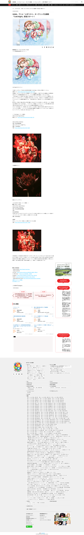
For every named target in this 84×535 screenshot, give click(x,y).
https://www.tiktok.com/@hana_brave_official (25, 277)
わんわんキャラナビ (60, 488)
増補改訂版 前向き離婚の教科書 (32, 463)
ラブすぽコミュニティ (54, 391)
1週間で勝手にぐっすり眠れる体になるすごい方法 (51, 437)
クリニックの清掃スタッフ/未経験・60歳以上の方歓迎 (42, 325)
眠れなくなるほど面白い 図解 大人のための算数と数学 (35, 430)
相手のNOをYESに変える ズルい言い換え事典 (43, 485)
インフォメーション (21, 2)
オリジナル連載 (29, 2)
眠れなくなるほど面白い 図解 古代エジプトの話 (34, 428)
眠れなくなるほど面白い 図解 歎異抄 (45, 401)
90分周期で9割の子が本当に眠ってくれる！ (34, 448)
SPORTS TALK (29, 383)
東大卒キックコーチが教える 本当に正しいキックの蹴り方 (36, 481)
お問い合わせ (28, 522)
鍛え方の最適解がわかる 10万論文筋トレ (59, 445)
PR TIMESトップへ (16, 281)
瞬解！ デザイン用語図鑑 (50, 497)
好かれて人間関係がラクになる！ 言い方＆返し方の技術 (60, 485)
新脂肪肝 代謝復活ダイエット (31, 442)
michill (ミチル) (29, 506)
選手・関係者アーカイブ (31, 509)
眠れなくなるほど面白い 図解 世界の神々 (61, 413)
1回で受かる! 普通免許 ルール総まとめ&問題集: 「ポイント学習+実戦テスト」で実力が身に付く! (42, 464)
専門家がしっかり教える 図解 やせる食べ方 (47, 434)
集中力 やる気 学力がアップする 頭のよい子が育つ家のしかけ (36, 452)
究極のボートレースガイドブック (50, 491)
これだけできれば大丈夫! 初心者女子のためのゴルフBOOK (36, 475)
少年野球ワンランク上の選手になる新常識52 (34, 476)
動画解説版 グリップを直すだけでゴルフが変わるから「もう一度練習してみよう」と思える (41, 472)
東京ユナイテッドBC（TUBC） (38, 376)
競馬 (49, 4)
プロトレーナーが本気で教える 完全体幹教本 (62, 482)
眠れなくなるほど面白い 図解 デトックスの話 (64, 422)
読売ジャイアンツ (22, 4)
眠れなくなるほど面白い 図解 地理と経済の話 (34, 424)
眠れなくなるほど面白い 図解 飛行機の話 (61, 416)
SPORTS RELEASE (17, 8)
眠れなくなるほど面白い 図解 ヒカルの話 (47, 416)
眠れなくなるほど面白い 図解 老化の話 (33, 410)
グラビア (67, 4)
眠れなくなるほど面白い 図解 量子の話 (46, 409)
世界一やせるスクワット (31, 445)
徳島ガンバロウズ (30, 378)
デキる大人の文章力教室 (31, 485)
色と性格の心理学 (48, 458)
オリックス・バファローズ (40, 369)
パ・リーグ (33, 504)
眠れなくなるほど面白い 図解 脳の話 (33, 400)
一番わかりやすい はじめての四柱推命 (43, 490)
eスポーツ (35, 378)
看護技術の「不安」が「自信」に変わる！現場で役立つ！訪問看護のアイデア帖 (39, 454)
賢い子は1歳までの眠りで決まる (62, 446)
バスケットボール (30, 376)
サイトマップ (28, 521)
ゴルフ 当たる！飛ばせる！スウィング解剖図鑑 (47, 467)
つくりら (41, 518)
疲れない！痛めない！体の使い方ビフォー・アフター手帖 (36, 484)
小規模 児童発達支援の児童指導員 (19, 316)
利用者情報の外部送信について (31, 518)
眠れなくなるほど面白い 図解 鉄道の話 (33, 407)
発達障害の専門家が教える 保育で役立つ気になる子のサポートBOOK (38, 451)
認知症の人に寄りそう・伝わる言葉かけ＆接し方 (61, 454)
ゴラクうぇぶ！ (42, 516)
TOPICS (28, 501)
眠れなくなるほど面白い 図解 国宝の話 (46, 404)
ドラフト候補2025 (37, 375)
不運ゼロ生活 (67, 490)
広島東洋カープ (44, 365)
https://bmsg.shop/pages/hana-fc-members (31, 278)
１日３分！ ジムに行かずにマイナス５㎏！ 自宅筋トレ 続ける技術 (56, 484)
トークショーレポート (37, 2)
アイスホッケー (29, 379)
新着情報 (14, 2)
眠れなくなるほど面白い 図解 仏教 (32, 397)
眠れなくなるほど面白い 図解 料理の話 (60, 409)
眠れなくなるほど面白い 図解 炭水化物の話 (48, 421)
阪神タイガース (38, 365)
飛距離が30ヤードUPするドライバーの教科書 (34, 473)
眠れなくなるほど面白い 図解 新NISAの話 (63, 421)
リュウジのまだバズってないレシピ (32, 499)
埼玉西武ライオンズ (40, 370)
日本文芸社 (29, 392)
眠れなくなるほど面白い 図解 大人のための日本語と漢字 (54, 430)
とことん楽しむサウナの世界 (59, 497)
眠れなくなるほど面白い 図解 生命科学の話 (34, 419)
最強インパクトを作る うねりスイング (33, 467)
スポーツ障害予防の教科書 (50, 482)
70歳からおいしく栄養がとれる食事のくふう (62, 442)
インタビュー (56, 4)
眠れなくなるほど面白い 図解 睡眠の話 (46, 406)
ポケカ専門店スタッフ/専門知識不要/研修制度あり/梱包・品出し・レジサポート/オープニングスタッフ (22, 326)
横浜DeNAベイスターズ (36, 367)
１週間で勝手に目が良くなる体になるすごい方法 (34, 437)
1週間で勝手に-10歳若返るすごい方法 (33, 436)
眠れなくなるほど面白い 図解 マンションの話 (50, 427)
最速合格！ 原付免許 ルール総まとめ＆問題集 (34, 466)
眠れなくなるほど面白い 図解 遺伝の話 (46, 403)
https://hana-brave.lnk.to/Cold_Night (22, 127)
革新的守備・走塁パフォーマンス (32, 479)
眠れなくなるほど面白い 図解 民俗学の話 (47, 415)
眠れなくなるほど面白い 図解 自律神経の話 (34, 425)
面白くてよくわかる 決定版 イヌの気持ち (59, 494)
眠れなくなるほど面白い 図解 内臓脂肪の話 (34, 421)
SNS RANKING (42, 502)
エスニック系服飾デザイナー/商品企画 (41, 316)
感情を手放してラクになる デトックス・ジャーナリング (36, 458)
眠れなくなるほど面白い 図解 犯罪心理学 (33, 416)
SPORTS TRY (52, 387)
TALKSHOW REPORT (54, 383)
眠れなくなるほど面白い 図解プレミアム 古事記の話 (52, 431)
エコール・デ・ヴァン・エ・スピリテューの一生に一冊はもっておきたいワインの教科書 (41, 496)
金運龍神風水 (29, 491)
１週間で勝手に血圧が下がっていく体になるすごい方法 (36, 439)
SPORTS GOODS (63, 387)
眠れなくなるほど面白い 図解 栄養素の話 (33, 412)
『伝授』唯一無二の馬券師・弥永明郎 (56, 370)
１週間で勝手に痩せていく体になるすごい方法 (63, 436)
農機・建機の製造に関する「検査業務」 (41, 307)
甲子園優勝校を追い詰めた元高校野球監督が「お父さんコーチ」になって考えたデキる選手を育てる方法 (60, 366)
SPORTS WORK (57, 387)
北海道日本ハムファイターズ (31, 370)
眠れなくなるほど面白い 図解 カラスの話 (61, 412)
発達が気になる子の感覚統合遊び (55, 451)
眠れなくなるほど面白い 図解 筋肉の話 (33, 404)
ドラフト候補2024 (30, 375)
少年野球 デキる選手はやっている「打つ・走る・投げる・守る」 (37, 478)
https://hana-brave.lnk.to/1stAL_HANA (22, 222)
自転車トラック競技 (41, 378)
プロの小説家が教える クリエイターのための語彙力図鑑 (54, 487)
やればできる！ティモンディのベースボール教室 (56, 478)
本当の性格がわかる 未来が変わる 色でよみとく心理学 (50, 460)
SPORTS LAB (29, 384)
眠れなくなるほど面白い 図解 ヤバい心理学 (62, 418)
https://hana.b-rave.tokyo (25, 269)
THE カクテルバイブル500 (47, 494)
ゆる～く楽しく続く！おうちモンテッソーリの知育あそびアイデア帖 (59, 449)
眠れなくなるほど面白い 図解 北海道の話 (33, 418)
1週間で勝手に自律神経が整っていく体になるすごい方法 (54, 439)
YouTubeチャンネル (73, 4)
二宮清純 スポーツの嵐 (30, 387)
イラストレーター (16, 307)
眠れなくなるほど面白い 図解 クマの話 (33, 403)
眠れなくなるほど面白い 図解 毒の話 (45, 398)
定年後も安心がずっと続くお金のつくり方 (33, 493)
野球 (17, 4)
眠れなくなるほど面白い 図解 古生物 (58, 400)
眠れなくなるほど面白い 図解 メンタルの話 (48, 418)
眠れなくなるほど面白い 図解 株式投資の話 (48, 419)
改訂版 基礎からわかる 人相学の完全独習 (49, 488)
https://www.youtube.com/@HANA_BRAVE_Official (27, 272)
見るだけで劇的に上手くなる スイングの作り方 (34, 470)
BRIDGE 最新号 (52, 384)
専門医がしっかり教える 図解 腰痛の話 (33, 434)
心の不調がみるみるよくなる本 (63, 455)
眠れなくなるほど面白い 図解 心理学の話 (47, 413)
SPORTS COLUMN (30, 386)
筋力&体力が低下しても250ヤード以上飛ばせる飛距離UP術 (51, 473)
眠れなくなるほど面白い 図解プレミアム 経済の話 (35, 433)
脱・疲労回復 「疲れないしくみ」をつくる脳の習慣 (58, 440)
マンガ (60, 4)
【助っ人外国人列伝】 (38, 387)
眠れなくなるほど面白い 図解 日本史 (58, 401)
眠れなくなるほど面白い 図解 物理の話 (33, 409)
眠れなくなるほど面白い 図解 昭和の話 (60, 404)
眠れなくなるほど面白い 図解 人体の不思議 (34, 422)
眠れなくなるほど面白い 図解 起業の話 (60, 403)
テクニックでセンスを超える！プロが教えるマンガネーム (36, 497)
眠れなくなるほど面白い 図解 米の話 (45, 397)
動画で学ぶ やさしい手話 (41, 455)
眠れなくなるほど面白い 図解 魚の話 (57, 397)
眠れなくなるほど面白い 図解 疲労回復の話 (48, 422)
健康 (36, 4)
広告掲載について (29, 519)
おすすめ (28, 394)
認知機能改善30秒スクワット (31, 455)
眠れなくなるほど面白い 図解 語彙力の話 (33, 413)
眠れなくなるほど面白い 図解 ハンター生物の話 (50, 428)
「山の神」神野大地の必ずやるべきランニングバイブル (36, 482)
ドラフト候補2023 (39, 373)
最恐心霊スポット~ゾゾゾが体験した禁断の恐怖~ (47, 499)
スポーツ (13, 4)
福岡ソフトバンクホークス (31, 373)
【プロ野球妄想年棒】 (30, 389)
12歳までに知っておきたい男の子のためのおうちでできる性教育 (37, 449)
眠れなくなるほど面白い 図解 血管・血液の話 (50, 424)
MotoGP (34, 379)
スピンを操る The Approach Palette (53, 469)
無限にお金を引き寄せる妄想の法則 (38, 491)
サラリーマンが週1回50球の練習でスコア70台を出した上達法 (36, 469)
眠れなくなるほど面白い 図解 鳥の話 (58, 398)
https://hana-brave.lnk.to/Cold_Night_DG (26, 91)
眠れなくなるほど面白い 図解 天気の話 (46, 407)
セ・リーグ (29, 504)
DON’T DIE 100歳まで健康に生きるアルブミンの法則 (46, 442)
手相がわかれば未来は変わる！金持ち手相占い (34, 488)
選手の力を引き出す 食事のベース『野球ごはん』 (58, 371)
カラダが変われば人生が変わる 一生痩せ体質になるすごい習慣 (37, 443)
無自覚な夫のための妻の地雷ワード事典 (57, 461)
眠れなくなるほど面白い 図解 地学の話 (60, 406)
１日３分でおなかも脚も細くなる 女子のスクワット (44, 445)
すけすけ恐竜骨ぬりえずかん (39, 446)
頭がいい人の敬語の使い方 (65, 463)
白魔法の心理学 (54, 458)
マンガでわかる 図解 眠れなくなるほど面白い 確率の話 (52, 433)
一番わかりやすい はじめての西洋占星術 (57, 490)
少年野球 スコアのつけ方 (63, 475)
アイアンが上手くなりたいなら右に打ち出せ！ (50, 466)
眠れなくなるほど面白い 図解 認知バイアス (62, 415)
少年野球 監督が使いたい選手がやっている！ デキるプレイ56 (51, 476)
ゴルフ (46, 4)
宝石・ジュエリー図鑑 (30, 446)
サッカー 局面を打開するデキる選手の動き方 (46, 479)
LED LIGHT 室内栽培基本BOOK (59, 493)
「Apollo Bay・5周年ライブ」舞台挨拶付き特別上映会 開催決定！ (42, 295)
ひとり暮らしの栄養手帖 (31, 440)
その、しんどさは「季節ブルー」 (51, 455)
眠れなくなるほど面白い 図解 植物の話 (33, 406)
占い (63, 4)
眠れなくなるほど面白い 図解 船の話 (45, 400)
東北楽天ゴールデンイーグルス (32, 372)
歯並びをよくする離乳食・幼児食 (50, 446)
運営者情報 (28, 516)
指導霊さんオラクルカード (31, 490)
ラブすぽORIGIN (53, 386)
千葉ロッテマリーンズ (30, 4)
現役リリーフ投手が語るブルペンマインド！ (57, 368)
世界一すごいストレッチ (60, 443)
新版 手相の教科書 (67, 487)
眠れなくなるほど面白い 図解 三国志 (33, 401)
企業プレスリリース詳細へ (18, 280)
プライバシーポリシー (30, 515)
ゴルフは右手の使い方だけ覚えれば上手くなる (63, 467)
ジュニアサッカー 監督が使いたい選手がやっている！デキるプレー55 (49, 463)
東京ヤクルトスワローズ (31, 369)
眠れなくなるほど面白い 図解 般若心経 (60, 407)
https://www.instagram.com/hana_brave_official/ (27, 275)
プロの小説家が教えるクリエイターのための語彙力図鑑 (36, 487)
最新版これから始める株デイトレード (62, 491)
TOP (13, 8)
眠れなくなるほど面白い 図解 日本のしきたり (49, 425)
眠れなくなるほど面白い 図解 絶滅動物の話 (63, 419)
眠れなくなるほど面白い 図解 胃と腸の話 (60, 410)
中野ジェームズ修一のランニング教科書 (53, 481)
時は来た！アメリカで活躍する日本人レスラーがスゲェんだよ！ (60, 373)
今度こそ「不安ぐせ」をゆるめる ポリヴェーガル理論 (35, 457)
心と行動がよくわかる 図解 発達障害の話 (61, 434)
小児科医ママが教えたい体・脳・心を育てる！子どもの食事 (51, 448)
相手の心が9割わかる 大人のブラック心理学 (34, 460)
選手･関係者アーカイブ (47, 2)
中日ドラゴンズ (29, 367)
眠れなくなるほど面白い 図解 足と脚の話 (46, 410)
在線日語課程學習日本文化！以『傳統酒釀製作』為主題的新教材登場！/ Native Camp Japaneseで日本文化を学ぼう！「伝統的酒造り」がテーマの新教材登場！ (23, 295)
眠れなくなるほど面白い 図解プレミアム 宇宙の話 (35, 431)
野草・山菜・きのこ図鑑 (38, 494)
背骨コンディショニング (52, 443)
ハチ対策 (37, 502)
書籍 (51, 4)
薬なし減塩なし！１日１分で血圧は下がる (42, 440)
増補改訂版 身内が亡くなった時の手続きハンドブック (56, 452)
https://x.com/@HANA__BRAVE (26, 273)
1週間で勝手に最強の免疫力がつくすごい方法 (47, 436)
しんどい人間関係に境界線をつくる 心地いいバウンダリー (54, 457)
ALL (9, 4)
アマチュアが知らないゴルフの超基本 (64, 466)
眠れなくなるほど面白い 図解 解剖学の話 (47, 412)
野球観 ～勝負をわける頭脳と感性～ (52, 475)
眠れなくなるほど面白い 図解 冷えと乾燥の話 (34, 427)
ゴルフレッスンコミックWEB (45, 519)
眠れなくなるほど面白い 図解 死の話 (33, 398)
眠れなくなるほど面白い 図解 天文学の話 (33, 415)
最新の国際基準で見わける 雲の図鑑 (47, 493)
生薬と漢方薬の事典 (30, 494)
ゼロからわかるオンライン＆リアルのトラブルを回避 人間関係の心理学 (38, 461)
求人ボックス (30, 313)
